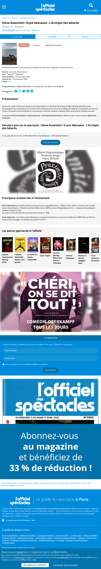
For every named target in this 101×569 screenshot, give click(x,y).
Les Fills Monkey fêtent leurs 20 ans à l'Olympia (57, 258)
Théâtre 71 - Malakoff (13, 26)
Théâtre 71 (11, 74)
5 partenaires (19, 557)
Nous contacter (26, 483)
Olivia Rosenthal (9, 205)
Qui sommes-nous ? (10, 483)
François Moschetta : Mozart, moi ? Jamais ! (20, 258)
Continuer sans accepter (65, 565)
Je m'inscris (50, 370)
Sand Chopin (45, 256)
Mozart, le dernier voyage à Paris (82, 259)
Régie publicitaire (41, 483)
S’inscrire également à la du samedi (26, 364)
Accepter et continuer (35, 565)
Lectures (12, 72)
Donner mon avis (50, 142)
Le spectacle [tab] (18, 36)
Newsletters (75, 483)
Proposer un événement (59, 483)
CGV (83, 483)
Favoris (36, 30)
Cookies (21, 485)
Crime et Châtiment (70, 257)
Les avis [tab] (85, 36)
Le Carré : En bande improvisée (32, 257)
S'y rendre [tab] (52, 36)
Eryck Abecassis (8, 217)
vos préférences (62, 557)
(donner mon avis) (22, 30)
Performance (22, 72)
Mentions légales (8, 485)
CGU (89, 483)
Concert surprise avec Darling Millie (7, 258)
